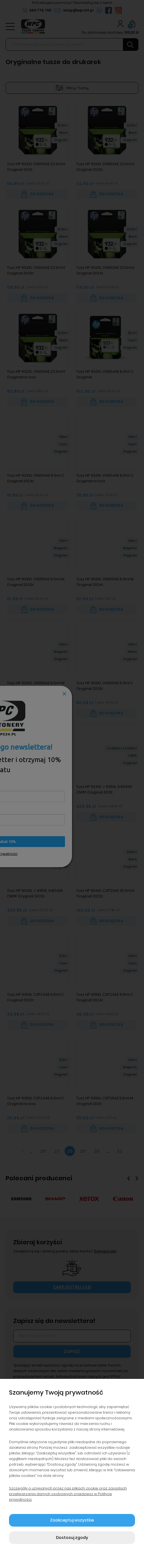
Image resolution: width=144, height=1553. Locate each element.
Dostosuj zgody (72, 1537)
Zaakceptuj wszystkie (72, 1520)
